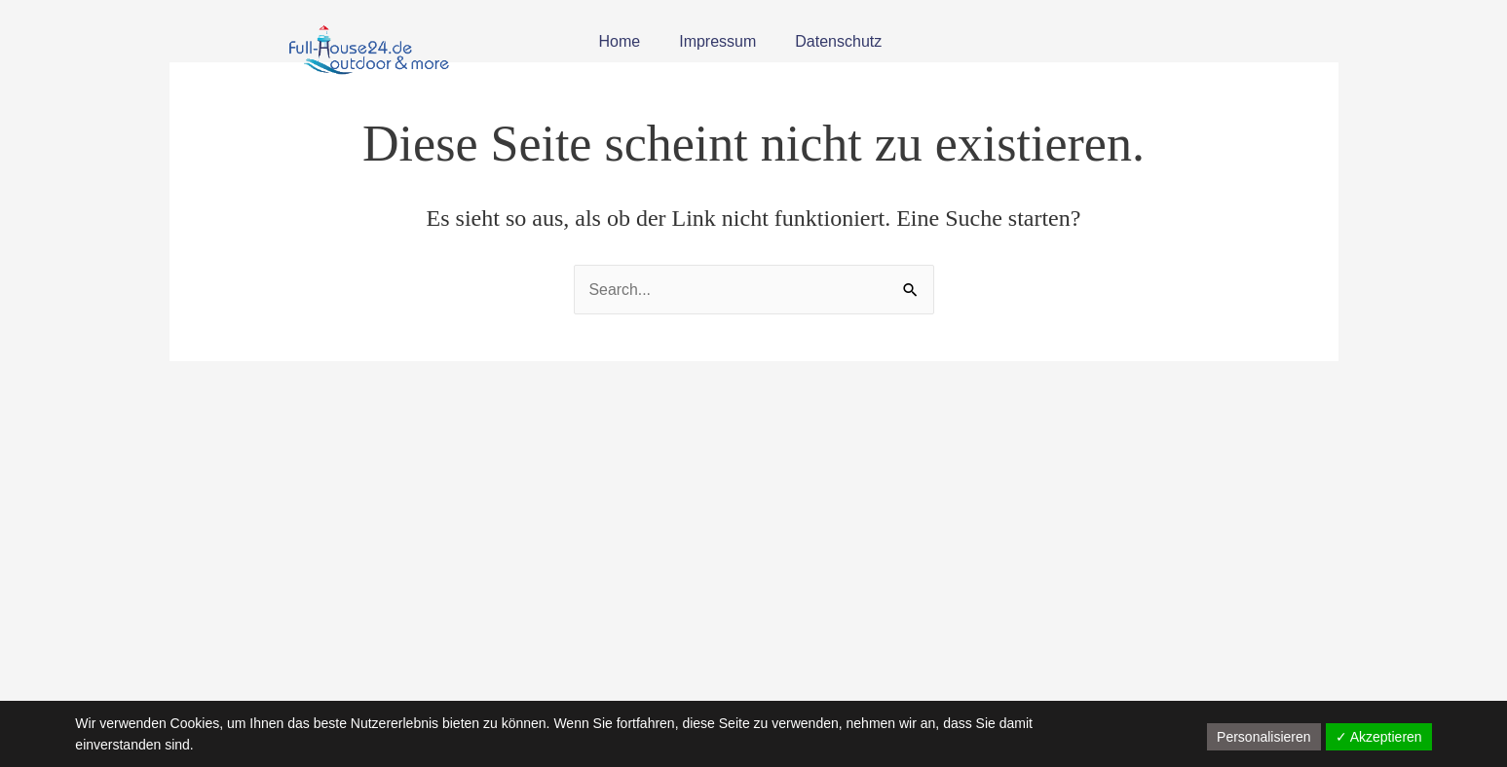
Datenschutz (838, 41)
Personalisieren (1264, 737)
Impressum (717, 41)
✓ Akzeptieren (1379, 737)
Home (620, 41)
